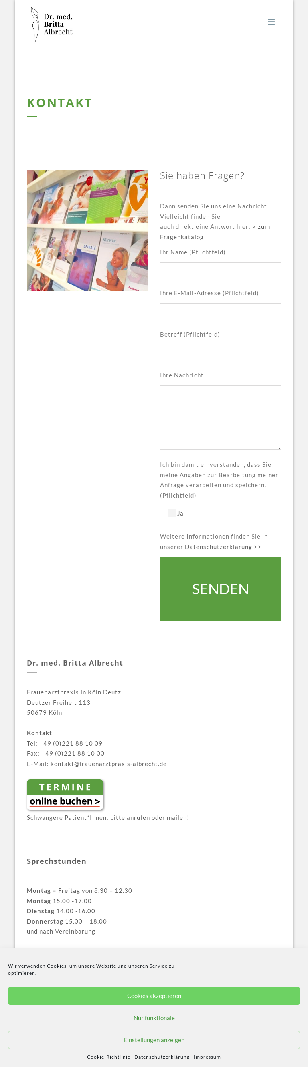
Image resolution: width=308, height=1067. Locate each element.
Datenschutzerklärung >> (223, 546)
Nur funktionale (154, 1017)
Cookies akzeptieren (154, 995)
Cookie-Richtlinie (108, 1057)
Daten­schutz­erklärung (162, 1057)
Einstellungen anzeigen (154, 1039)
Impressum (207, 1057)
